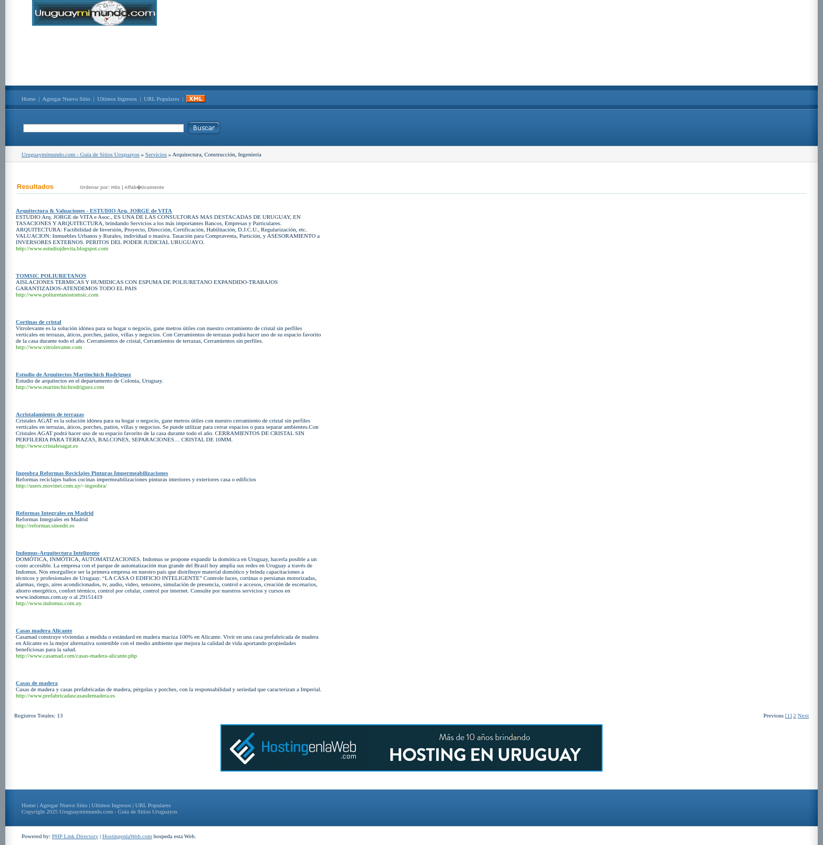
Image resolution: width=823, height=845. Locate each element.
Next (803, 715)
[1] (788, 715)
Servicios (156, 154)
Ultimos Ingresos (116, 99)
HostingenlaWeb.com (127, 836)
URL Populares (162, 99)
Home (29, 99)
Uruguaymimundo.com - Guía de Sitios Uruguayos (81, 154)
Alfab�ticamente (144, 187)
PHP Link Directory (75, 836)
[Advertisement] (411, 55)
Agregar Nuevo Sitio (66, 99)
